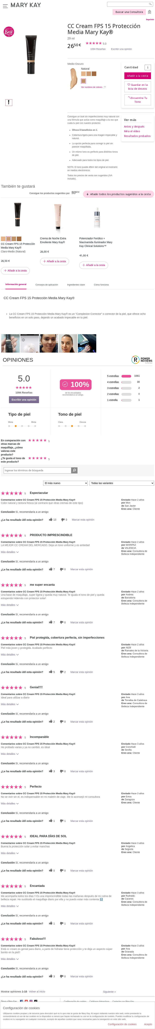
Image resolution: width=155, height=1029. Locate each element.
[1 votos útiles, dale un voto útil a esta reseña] (51, 820)
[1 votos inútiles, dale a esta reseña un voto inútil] (62, 820)
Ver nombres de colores (91, 87)
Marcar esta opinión (83, 519)
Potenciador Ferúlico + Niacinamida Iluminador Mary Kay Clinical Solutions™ (95, 242)
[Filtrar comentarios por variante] (122, 483)
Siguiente (109, 991)
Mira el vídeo (132, 131)
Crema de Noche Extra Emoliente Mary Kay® (53, 240)
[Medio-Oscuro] (33, 59)
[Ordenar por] (65, 483)
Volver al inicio (37, 991)
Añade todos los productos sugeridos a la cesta (120, 194)
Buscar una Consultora (129, 12)
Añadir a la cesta (137, 75)
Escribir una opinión (121, 49)
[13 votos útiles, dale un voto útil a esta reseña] (52, 519)
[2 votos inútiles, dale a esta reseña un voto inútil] (62, 672)
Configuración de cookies (122, 1024)
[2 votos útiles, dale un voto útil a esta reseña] (51, 721)
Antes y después (134, 126)
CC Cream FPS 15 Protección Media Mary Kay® (18, 245)
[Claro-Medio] (88, 74)
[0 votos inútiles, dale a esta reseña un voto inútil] (63, 519)
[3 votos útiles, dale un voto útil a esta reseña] (51, 771)
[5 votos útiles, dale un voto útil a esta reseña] (51, 672)
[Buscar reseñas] (74, 470)
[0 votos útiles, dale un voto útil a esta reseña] (51, 870)
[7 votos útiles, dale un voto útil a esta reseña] (51, 569)
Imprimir (150, 19)
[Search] (130, 4)
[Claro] (83, 74)
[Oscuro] (94, 74)
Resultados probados (137, 136)
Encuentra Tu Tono (139, 99)
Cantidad (131, 67)
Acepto (148, 1024)
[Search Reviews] (41, 470)
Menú (5, 6)
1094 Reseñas (98, 49)
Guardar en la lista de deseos (138, 86)
